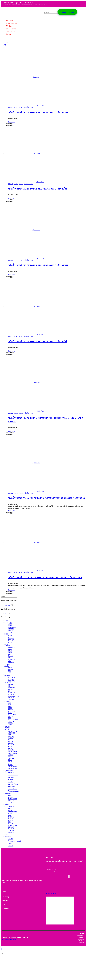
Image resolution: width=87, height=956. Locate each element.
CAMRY (11, 738)
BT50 (10, 635)
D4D (9, 739)
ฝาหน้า (10, 782)
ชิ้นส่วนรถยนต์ (9, 772)
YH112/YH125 (12, 766)
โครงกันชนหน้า (13, 791)
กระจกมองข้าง (13, 775)
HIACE (10, 743)
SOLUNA (11, 750)
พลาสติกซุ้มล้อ (13, 784)
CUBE (10, 708)
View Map (48, 865)
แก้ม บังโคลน (12, 789)
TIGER (10, 755)
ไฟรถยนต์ (7, 836)
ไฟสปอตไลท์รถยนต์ (14, 841)
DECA (10, 667)
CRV (9, 654)
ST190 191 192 (12, 753)
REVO (10, 748)
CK (9, 686)
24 (5, 45)
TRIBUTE (11, 681)
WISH (10, 763)
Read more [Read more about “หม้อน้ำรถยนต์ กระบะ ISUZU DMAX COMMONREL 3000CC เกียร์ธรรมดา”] (11, 590)
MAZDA (7, 676)
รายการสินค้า (11, 23)
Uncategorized (8, 770)
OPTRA (10, 630)
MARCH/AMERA (14, 714)
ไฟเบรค (10, 846)
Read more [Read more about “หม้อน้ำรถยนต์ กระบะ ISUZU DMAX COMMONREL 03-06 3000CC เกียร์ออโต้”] (11, 510)
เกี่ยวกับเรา (10, 32)
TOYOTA (7, 729)
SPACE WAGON (13, 696)
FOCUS (10, 642)
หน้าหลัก (9, 21)
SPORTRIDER (12, 751)
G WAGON (11, 693)
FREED (10, 656)
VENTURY (11, 758)
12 (5, 44)
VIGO (10, 760)
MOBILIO (11, 659)
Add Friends (67, 12)
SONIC (10, 632)
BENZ (10, 808)
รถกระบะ (7, 605)
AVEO (10, 624)
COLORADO (12, 627)
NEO (9, 718)
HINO (6, 644)
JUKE (10, 713)
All (5, 47)
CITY (10, 651)
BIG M (10, 706)
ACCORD (11, 647)
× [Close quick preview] (1, 949)
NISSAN (7, 701)
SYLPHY (11, 721)
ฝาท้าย (10, 779)
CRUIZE (11, 629)
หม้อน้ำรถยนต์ (28, 107)
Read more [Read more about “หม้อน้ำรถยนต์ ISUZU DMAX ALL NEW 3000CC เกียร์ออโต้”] (11, 351)
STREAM (11, 662)
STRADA (11, 698)
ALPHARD (11, 733)
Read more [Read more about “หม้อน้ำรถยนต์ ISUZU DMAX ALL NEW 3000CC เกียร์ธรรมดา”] (11, 274)
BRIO (10, 649)
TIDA (10, 724)
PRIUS (10, 746)
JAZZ (10, 657)
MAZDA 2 (11, 677)
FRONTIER (12, 711)
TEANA (10, 723)
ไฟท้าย (10, 839)
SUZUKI (7, 728)
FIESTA (10, 640)
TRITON (11, 699)
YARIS (10, 765)
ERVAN (10, 709)
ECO (9, 637)
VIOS (10, 761)
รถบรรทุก (7, 793)
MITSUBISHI (8, 682)
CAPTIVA (11, 625)
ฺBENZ (6, 834)
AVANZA (11, 736)
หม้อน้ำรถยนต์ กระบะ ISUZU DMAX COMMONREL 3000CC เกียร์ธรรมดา (45, 577)
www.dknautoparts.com (9, 939)
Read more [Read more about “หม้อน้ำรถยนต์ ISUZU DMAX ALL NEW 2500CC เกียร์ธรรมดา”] (11, 122)
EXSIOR (11, 741)
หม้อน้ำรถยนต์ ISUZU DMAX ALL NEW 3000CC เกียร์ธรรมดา (38, 265)
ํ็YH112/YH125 (12, 768)
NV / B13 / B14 (13, 719)
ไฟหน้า (10, 843)
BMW (6, 620)
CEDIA (10, 684)
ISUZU (16, 107)
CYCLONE (11, 687)
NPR (9, 671)
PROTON (7, 726)
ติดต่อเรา (9, 34)
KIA (5, 674)
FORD (6, 634)
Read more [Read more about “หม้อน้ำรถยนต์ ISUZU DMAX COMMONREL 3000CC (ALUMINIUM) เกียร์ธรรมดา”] (11, 431)
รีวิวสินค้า (10, 26)
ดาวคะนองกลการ (51, 893)
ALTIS (10, 734)
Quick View (36, 77)
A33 (9, 704)
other (9, 661)
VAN (9, 756)
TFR (9, 672)
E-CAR (10, 689)
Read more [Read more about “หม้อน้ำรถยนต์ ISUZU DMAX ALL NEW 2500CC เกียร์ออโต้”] (11, 198)
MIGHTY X (12, 745)
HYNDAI (7, 664)
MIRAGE (11, 694)
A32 (9, 703)
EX (9, 691)
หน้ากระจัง (11, 786)
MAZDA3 (11, 679)
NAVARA (11, 716)
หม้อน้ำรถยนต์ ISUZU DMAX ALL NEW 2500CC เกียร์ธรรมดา (38, 112)
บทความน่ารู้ (11, 29)
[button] (9, 123)
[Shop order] (8, 39)
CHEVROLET (8, 622)
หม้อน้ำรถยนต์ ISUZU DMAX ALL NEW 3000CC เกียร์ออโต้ (37, 341)
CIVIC (10, 652)
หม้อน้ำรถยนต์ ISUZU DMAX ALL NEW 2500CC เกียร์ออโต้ (37, 189)
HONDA (7, 646)
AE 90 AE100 (12, 731)
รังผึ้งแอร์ (7, 804)
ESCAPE (11, 639)
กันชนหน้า (11, 777)
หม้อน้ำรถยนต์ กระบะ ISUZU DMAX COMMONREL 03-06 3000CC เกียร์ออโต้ (46, 498)
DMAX (10, 107)
